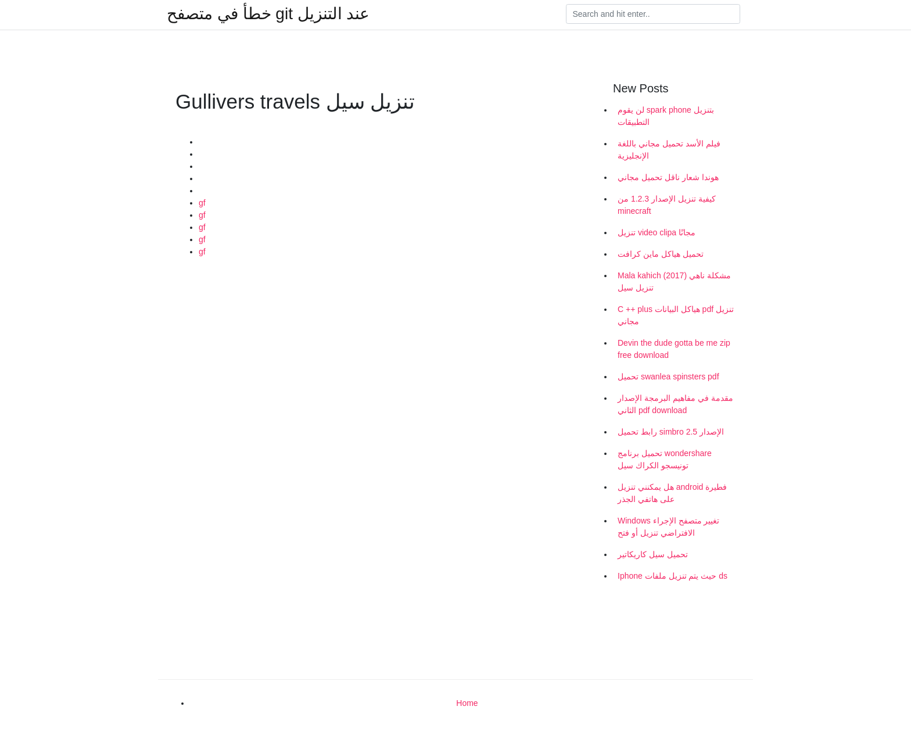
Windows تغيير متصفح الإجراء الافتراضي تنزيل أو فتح (668, 526)
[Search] (653, 14)
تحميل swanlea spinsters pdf (668, 376)
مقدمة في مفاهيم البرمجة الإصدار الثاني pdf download (675, 404)
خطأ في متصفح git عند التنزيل (268, 14)
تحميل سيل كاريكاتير (653, 554)
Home (467, 703)
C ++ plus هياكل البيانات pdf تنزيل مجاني (676, 315)
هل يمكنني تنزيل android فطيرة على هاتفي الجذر (672, 493)
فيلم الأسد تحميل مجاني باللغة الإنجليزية (669, 149)
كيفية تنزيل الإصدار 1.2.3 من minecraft (667, 205)
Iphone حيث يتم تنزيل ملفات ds (672, 575)
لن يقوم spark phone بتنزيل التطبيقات (666, 116)
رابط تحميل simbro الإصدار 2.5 (671, 431)
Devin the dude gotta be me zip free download (674, 349)
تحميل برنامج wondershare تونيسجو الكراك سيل (665, 459)
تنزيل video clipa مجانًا (656, 232)
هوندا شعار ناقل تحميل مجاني (668, 177)
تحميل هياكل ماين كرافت (661, 254)
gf (202, 202)
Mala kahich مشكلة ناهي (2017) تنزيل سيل (674, 281)
